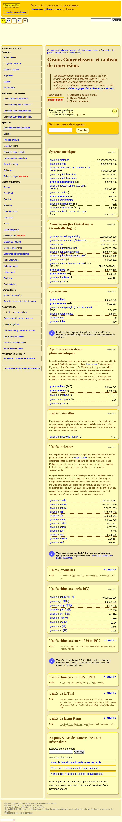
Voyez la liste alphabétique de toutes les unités (76, 762)
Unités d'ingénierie (11, 182)
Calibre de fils (14, 235)
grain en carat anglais (61, 313)
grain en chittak (58, 523)
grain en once (58, 273)
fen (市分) (105, 646)
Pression (8, 205)
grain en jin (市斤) (59, 601)
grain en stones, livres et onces (67, 263)
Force (6, 223)
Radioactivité (10, 284)
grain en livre (57, 269)
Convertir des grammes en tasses (19, 330)
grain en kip (56, 244)
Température (9, 87)
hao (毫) (64, 649)
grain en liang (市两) (61, 605)
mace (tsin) (94, 724)
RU (19, 20)
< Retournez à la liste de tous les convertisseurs (77, 773)
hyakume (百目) (92, 576)
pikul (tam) (64, 724)
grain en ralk (56, 511)
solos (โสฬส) (105, 705)
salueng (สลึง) (104, 702)
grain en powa (57, 519)
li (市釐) (113, 646)
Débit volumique (11, 260)
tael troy (63, 726)
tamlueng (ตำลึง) (86, 699)
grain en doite (57, 321)
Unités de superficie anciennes (18, 117)
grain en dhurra (58, 508)
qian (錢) (79, 683)
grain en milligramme (61, 203)
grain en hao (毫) (59, 622)
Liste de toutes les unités (15, 312)
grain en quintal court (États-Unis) (68, 255)
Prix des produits (11, 140)
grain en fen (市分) (60, 613)
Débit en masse (11, 266)
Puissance (8, 217)
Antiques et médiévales (13, 93)
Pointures (8, 170)
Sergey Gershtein (29, 809)
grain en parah (58, 527)
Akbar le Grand (80, 458)
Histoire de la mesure (13, 348)
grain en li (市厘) (59, 617)
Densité (7, 199)
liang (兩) (70, 683)
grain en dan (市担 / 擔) (62, 597)
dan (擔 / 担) (64, 646)
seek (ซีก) (70, 705)
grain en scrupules (60, 399)
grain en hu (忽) (58, 630)
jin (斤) (62, 683)
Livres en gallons (11, 324)
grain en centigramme (61, 199)
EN (3, 20)
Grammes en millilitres (14, 336)
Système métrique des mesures (18, 318)
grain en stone (58, 259)
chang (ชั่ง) (73, 699)
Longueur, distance (12, 63)
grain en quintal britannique (64, 251)
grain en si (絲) (58, 626)
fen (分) (87, 683)
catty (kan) (74, 724)
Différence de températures (16, 254)
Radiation (8, 278)
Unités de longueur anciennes (17, 104)
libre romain (91, 364)
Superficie (8, 75)
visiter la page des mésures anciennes (91, 88)
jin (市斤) (74, 646)
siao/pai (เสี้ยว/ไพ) (83, 705)
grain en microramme (61, 207)
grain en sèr (56, 515)
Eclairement (9, 272)
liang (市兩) (84, 646)
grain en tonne (58, 163)
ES (8, 20)
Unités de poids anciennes (16, 98)
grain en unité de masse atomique (68, 211)
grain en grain (57, 281)
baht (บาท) (99, 699)
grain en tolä (56, 534)
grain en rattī (57, 542)
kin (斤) (81, 576)
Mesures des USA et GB (15, 342)
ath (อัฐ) (95, 705)
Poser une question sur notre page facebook (75, 768)
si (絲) (71, 649)
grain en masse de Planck (64, 436)
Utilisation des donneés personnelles (22, 368)
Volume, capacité (11, 69)
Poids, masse (10, 57)
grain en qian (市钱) (60, 609)
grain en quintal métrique (63, 174)
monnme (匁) (105, 576)
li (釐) (94, 683)
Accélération (9, 193)
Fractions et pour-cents (14, 152)
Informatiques (9, 290)
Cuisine (7, 134)
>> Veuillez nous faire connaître (19, 358)
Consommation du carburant (17, 128)
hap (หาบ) (64, 699)
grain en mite (57, 317)
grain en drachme (59, 277)
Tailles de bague (16, 176)
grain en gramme (60, 196)
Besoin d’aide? (55, 100)
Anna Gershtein (43, 809)
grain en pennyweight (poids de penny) (71, 307)
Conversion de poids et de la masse (46, 9)
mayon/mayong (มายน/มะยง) (85, 702)
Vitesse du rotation (12, 242)
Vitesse (7, 81)
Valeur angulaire (11, 229)
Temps (7, 187)
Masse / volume (11, 146)
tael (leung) (84, 724)
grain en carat (57, 192)
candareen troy (83, 726)
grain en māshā (58, 538)
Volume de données (13, 295)
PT (14, 20)
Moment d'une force (13, 248)
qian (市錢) (94, 646)
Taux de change (11, 164)
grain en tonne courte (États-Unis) (68, 240)
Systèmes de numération (15, 158)
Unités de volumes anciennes (17, 111)
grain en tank (57, 530)
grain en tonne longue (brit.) (65, 236)
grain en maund (58, 504)
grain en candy (58, 500)
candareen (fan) (107, 724)
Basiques (6, 52)
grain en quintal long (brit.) (64, 247)
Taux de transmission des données (20, 301)
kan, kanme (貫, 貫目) (68, 576)
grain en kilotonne (59, 160)
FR (25, 20)
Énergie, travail (11, 211)
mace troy (72, 726)
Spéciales (6, 122)
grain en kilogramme (62, 181)
